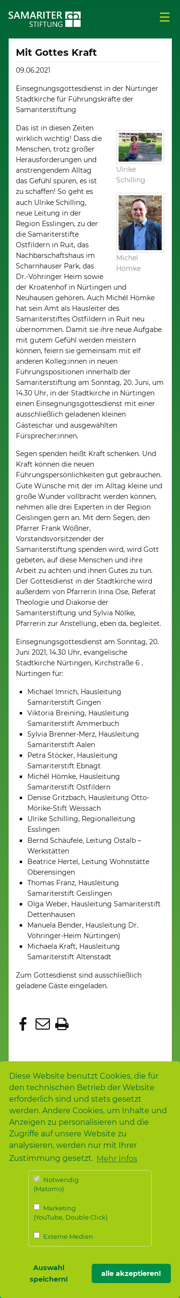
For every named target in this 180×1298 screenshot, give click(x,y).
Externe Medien (63, 1236)
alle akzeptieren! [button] (131, 1273)
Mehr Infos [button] (116, 1158)
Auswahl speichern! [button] (49, 1273)
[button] (24, 1025)
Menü (164, 17)
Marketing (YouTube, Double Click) (71, 1213)
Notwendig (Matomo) (56, 1184)
